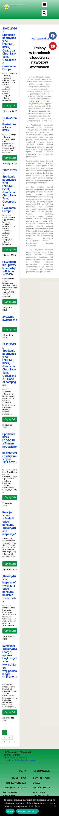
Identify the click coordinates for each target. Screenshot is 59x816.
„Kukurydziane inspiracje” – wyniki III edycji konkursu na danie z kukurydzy (9, 588)
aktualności (40, 38)
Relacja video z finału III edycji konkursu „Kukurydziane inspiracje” (9, 523)
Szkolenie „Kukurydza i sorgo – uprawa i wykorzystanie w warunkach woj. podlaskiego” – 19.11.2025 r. (9, 663)
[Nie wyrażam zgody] (55, 806)
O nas (37, 782)
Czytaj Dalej (10, 105)
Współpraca (41, 787)
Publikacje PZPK (15, 787)
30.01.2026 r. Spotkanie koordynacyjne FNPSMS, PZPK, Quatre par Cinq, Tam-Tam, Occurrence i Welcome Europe (9, 190)
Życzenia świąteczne (9, 318)
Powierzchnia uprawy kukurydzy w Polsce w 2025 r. (9, 268)
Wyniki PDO (19, 778)
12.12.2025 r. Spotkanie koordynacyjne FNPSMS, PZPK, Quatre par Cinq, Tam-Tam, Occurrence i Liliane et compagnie (9, 365)
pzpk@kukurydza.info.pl (23, 760)
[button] (44, 4)
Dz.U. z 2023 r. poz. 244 (39, 101)
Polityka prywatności (42, 794)
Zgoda (10, 811)
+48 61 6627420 (19, 757)
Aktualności (41, 778)
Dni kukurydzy (16, 782)
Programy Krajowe (10, 794)
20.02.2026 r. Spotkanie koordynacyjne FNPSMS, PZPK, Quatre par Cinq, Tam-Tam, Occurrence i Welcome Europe (9, 49)
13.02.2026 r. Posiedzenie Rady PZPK (9, 124)
